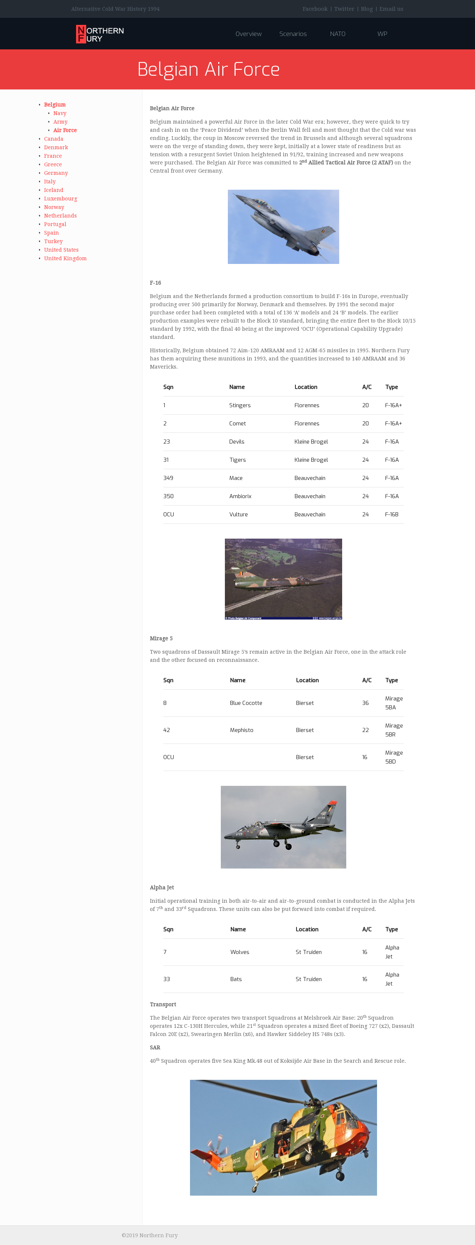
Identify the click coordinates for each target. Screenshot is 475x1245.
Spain (51, 233)
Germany (56, 173)
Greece (53, 164)
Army (60, 122)
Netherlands (60, 216)
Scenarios (293, 34)
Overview (249, 34)
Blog (367, 9)
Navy (59, 113)
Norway (54, 207)
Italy (50, 181)
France (53, 156)
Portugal (55, 224)
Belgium (55, 105)
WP (382, 34)
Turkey (53, 241)
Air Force (65, 130)
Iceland (53, 190)
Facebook (315, 9)
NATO (337, 34)
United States (61, 250)
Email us (391, 9)
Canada (53, 139)
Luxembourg (60, 199)
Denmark (56, 147)
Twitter (344, 9)
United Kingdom (65, 258)
